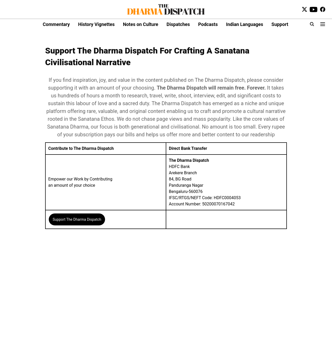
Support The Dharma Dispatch (77, 219)
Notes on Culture (140, 24)
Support (280, 24)
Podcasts (208, 24)
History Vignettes (96, 24)
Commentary (56, 24)
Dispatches (178, 24)
